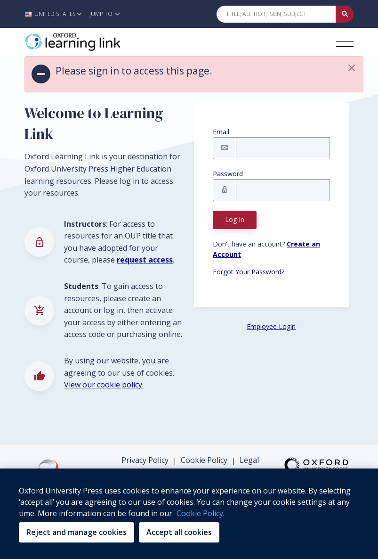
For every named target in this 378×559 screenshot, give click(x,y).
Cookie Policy (204, 460)
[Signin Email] (283, 148)
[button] (55, 13)
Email (221, 131)
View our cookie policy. (104, 384)
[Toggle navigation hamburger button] (345, 42)
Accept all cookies (179, 532)
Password (228, 173)
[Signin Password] (283, 190)
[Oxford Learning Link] (95, 42)
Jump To (104, 14)
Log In (234, 219)
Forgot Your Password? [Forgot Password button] (248, 271)
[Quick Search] (276, 14)
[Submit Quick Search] (345, 14)
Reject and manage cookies (76, 532)
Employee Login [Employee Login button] (271, 326)
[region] (189, 514)
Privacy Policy (145, 460)
